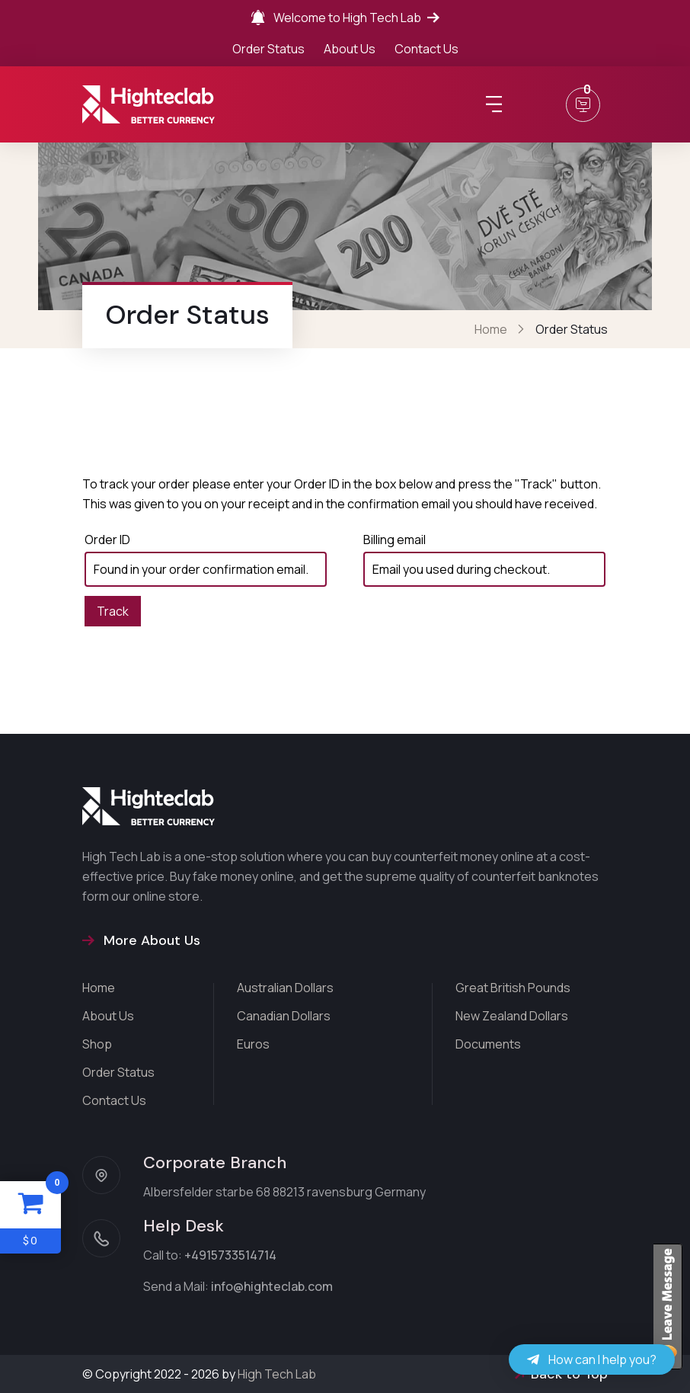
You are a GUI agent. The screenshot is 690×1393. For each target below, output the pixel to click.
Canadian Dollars (284, 1015)
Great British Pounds (512, 987)
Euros (253, 1044)
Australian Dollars (285, 987)
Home (490, 329)
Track (113, 611)
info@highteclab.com (272, 1286)
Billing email (394, 539)
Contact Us (426, 48)
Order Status (268, 48)
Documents (488, 1044)
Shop (97, 1044)
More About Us (141, 940)
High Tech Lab (277, 1374)
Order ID (107, 539)
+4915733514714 (230, 1255)
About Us (349, 48)
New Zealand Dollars (511, 1015)
